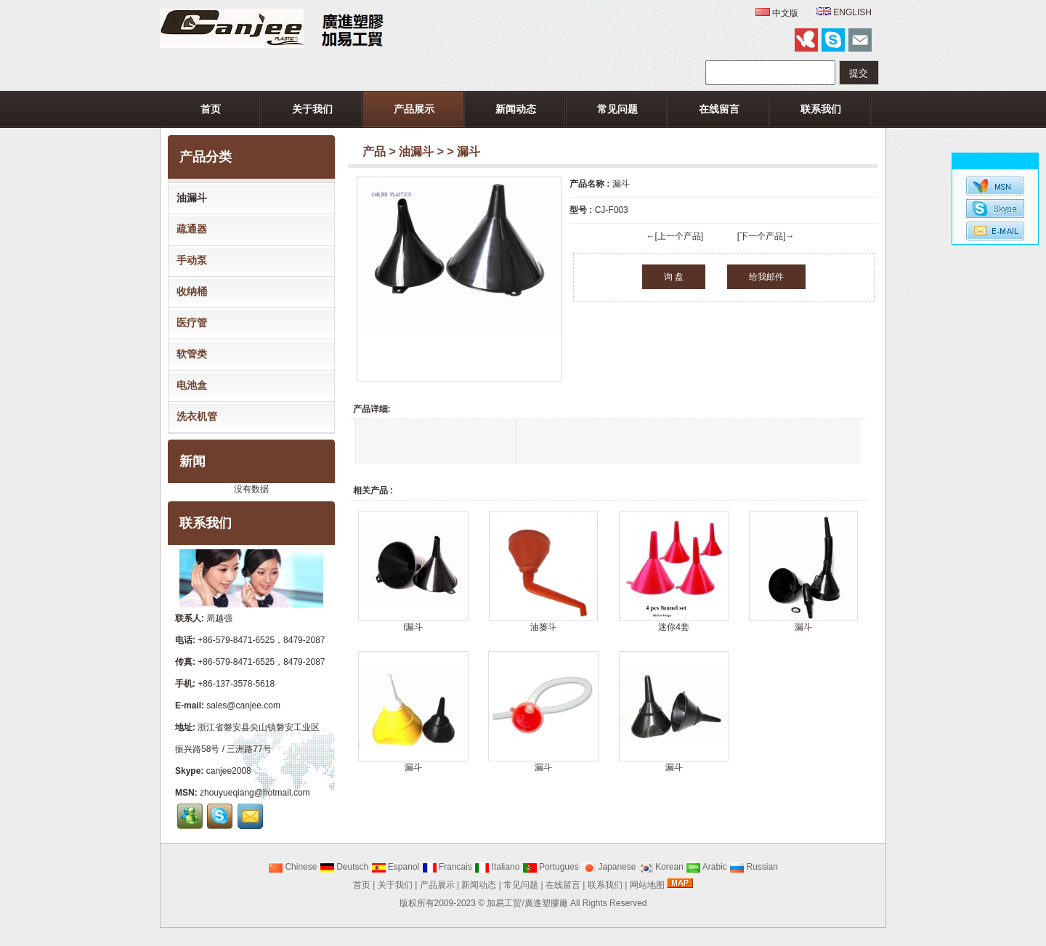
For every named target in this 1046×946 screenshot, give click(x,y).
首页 (210, 109)
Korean (661, 867)
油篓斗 (543, 627)
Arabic (706, 867)
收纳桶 (189, 291)
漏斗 (803, 627)
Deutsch (344, 867)
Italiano (496, 867)
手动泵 (189, 260)
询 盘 (674, 277)
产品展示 (414, 109)
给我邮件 (766, 277)
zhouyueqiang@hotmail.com (255, 793)
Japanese (608, 867)
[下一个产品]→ (766, 236)
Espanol (395, 867)
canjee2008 (228, 771)
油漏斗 (416, 151)
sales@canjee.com (243, 705)
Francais (447, 867)
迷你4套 (673, 627)
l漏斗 (413, 627)
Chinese (292, 867)
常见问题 (617, 109)
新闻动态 (515, 109)
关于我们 (312, 109)
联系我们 (820, 109)
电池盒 (189, 385)
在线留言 (719, 109)
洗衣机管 (194, 416)
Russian (753, 867)
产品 (374, 151)
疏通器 (189, 229)
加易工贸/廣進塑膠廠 (527, 903)
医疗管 (189, 322)
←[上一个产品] (674, 236)
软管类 (189, 354)
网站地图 (647, 885)
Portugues (550, 867)
